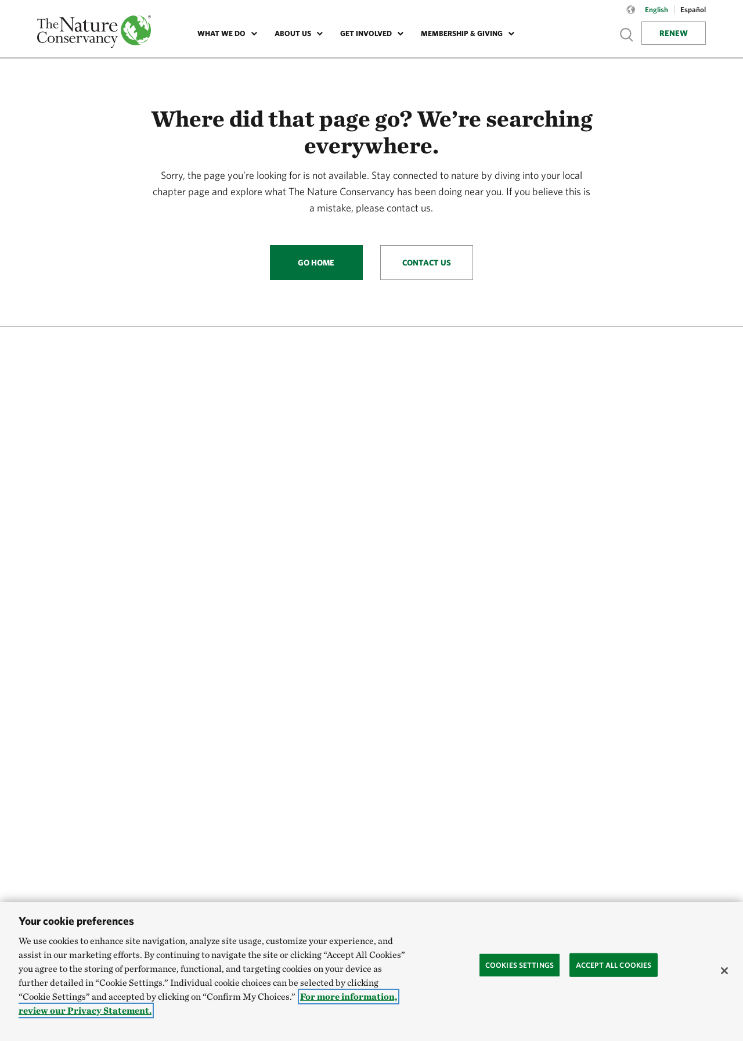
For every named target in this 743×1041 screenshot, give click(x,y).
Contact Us (426, 262)
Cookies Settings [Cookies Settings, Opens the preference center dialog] (519, 964)
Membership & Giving (462, 33)
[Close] (724, 970)
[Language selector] (631, 15)
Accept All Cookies (613, 964)
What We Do (221, 33)
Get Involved (366, 33)
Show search (627, 34)
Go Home (316, 262)
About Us (293, 33)
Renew (673, 33)
